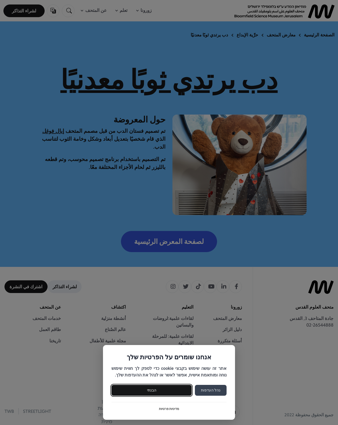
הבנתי (151, 390)
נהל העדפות (210, 390)
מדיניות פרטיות (169, 409)
